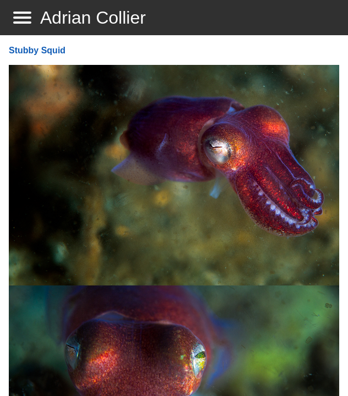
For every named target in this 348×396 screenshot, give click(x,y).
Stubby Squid (37, 50)
